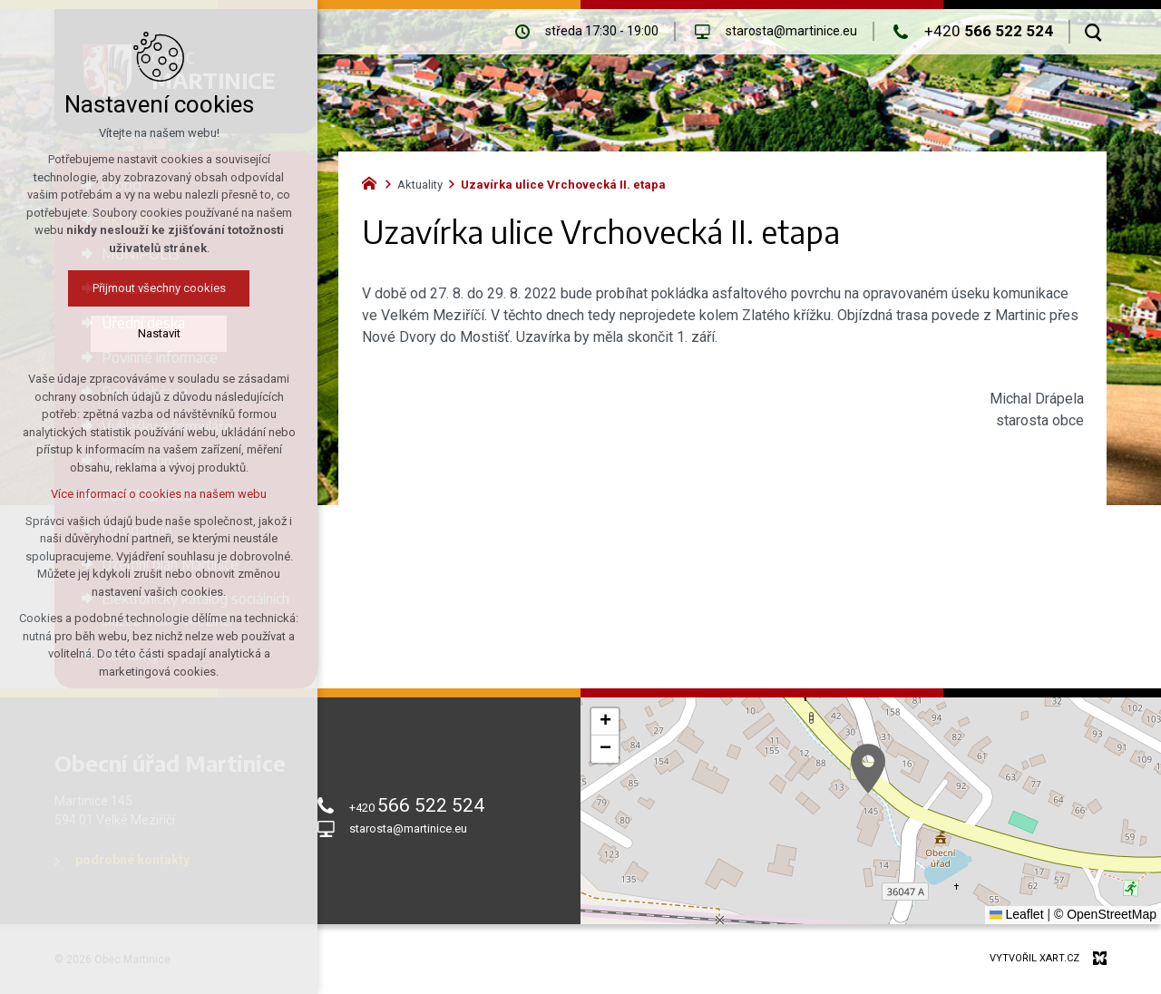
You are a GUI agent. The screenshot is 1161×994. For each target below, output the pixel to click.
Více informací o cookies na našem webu (141, 494)
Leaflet (1017, 914)
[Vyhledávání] (1093, 32)
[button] (868, 769)
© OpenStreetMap (1105, 914)
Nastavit (140, 333)
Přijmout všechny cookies (140, 288)
